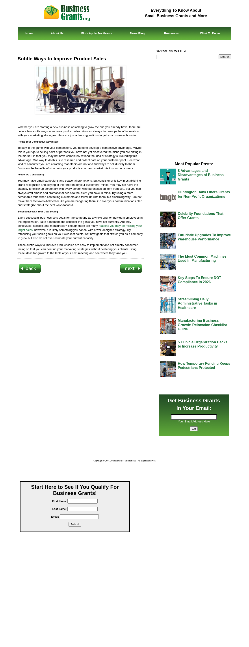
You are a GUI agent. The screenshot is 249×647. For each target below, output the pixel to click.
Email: (55, 516)
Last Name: (59, 509)
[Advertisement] (80, 327)
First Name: (59, 501)
